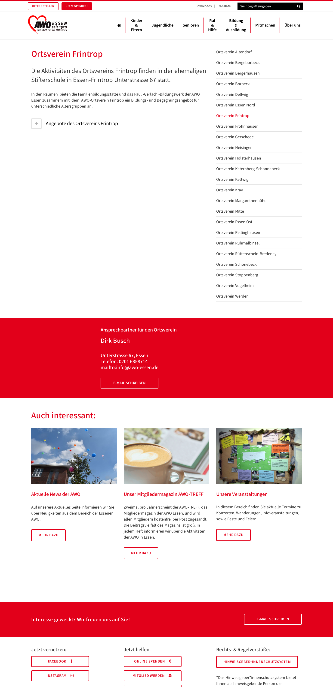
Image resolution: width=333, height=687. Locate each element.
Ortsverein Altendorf (234, 52)
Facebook (60, 661)
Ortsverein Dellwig (232, 94)
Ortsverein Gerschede (235, 137)
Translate (224, 6)
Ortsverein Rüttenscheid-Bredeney (246, 254)
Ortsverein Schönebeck (236, 264)
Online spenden (152, 661)
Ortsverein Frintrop (232, 116)
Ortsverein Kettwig (232, 179)
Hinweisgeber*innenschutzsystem (257, 661)
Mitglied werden (153, 675)
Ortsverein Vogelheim (235, 286)
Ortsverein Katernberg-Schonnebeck (248, 169)
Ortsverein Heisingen (234, 148)
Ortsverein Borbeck (233, 84)
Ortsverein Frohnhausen (237, 126)
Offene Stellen (43, 6)
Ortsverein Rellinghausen (238, 232)
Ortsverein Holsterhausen (238, 158)
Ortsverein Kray (229, 190)
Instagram (60, 675)
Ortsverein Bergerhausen (238, 73)
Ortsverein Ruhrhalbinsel (238, 243)
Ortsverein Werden (232, 296)
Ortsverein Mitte (230, 211)
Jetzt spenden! (77, 6)
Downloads (203, 6)
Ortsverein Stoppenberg (237, 275)
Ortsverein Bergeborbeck (238, 63)
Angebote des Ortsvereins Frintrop (74, 123)
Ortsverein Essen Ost (234, 222)
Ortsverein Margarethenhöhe (241, 201)
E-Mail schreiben (129, 383)
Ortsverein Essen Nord (235, 105)
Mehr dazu (48, 535)
